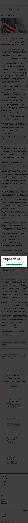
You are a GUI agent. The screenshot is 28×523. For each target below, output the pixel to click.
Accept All (9, 264)
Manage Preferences (17, 264)
